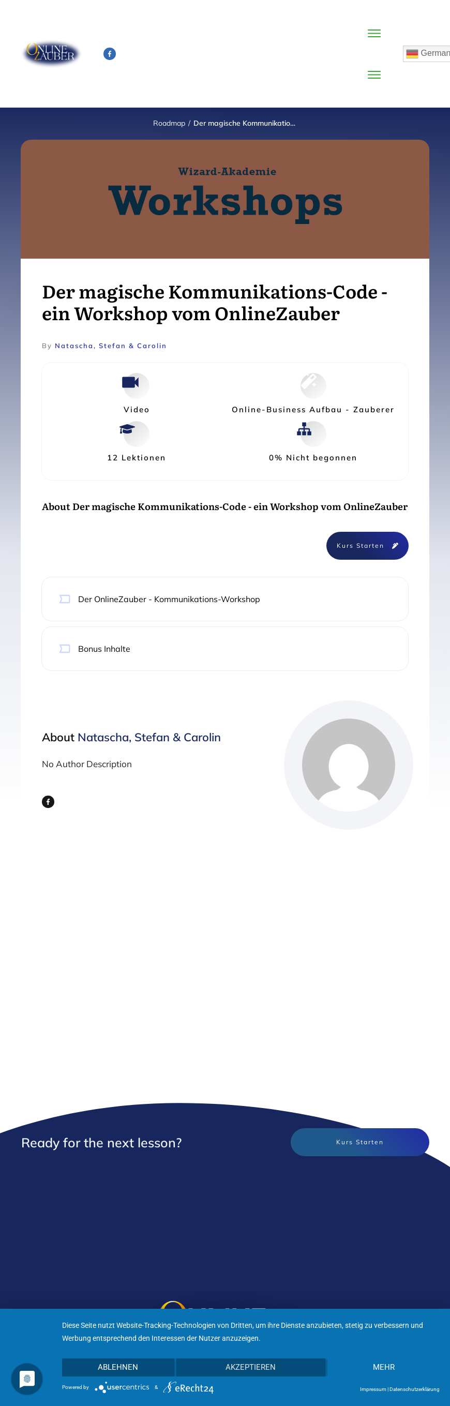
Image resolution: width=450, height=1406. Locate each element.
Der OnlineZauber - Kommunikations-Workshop (169, 599)
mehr (384, 1367)
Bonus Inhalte (104, 649)
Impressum (373, 1389)
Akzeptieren (251, 1367)
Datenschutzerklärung (414, 1389)
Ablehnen (118, 1367)
